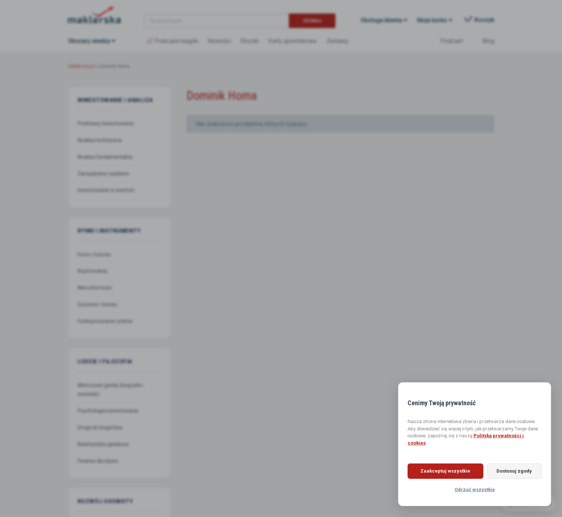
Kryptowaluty (93, 271)
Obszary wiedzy (89, 41)
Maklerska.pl (94, 15)
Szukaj (312, 20)
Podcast (452, 41)
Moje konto (432, 20)
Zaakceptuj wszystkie (444, 471)
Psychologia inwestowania (108, 411)
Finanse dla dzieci (98, 461)
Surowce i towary (97, 304)
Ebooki (250, 41)
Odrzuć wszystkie (475, 489)
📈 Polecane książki (172, 41)
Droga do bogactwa (100, 427)
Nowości (219, 41)
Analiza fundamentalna (105, 157)
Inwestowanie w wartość (106, 190)
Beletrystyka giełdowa (103, 444)
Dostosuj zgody (512, 471)
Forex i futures (94, 254)
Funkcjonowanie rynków (105, 321)
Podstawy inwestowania (106, 123)
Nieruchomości (95, 288)
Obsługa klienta (381, 20)
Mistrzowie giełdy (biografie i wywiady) (111, 389)
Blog (488, 41)
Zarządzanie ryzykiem (103, 174)
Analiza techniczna (100, 140)
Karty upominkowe (292, 41)
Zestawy (337, 41)
